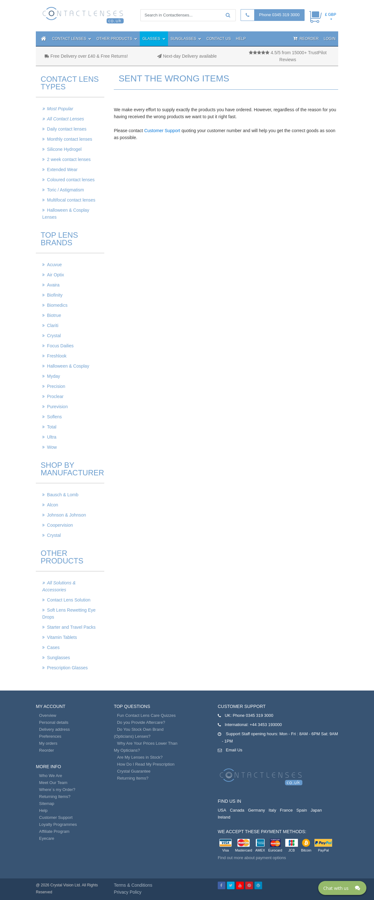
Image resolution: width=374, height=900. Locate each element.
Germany (256, 810)
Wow (52, 447)
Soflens (54, 416)
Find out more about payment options (252, 857)
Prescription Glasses (67, 667)
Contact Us (218, 38)
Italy (272, 810)
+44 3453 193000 (266, 724)
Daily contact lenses (67, 129)
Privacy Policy (127, 892)
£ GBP (330, 14)
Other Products (116, 38)
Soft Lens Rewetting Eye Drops (68, 614)
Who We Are (50, 775)
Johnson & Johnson (66, 515)
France (286, 810)
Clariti (52, 325)
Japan (316, 810)
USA (222, 810)
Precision (56, 386)
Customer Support (162, 130)
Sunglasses (186, 38)
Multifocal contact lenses (71, 199)
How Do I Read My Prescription (145, 764)
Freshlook (56, 355)
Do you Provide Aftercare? (141, 722)
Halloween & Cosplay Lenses (65, 214)
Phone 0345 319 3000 (279, 14)
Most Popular (60, 108)
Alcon (52, 504)
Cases (53, 647)
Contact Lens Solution (68, 599)
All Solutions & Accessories (58, 586)
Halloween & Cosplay (68, 366)
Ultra (51, 437)
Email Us (234, 750)
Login (329, 38)
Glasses (153, 38)
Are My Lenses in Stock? (140, 757)
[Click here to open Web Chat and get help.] (342, 888)
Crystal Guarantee (134, 771)
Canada (237, 810)
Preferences (50, 736)
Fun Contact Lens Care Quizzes (146, 715)
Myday (53, 376)
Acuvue (54, 264)
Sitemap (46, 803)
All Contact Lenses (65, 118)
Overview (47, 715)
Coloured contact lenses (70, 179)
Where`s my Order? (57, 789)
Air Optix (55, 274)
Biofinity (54, 295)
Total (51, 426)
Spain (301, 810)
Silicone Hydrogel (64, 149)
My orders (48, 743)
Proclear (55, 396)
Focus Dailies (60, 345)
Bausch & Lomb (62, 494)
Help (241, 38)
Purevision (57, 406)
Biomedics (57, 305)
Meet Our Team (53, 782)
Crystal (54, 335)
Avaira (53, 284)
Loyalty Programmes (58, 824)
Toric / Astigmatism (65, 189)
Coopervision (60, 525)
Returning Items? (54, 796)
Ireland (224, 817)
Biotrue (54, 315)
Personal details (53, 722)
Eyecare (46, 838)
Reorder (306, 38)
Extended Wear (62, 169)
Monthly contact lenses (69, 139)
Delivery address (54, 729)
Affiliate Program (54, 831)
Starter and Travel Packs (71, 627)
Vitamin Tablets (62, 637)
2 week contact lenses (69, 159)
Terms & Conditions (133, 885)
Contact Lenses (71, 38)
